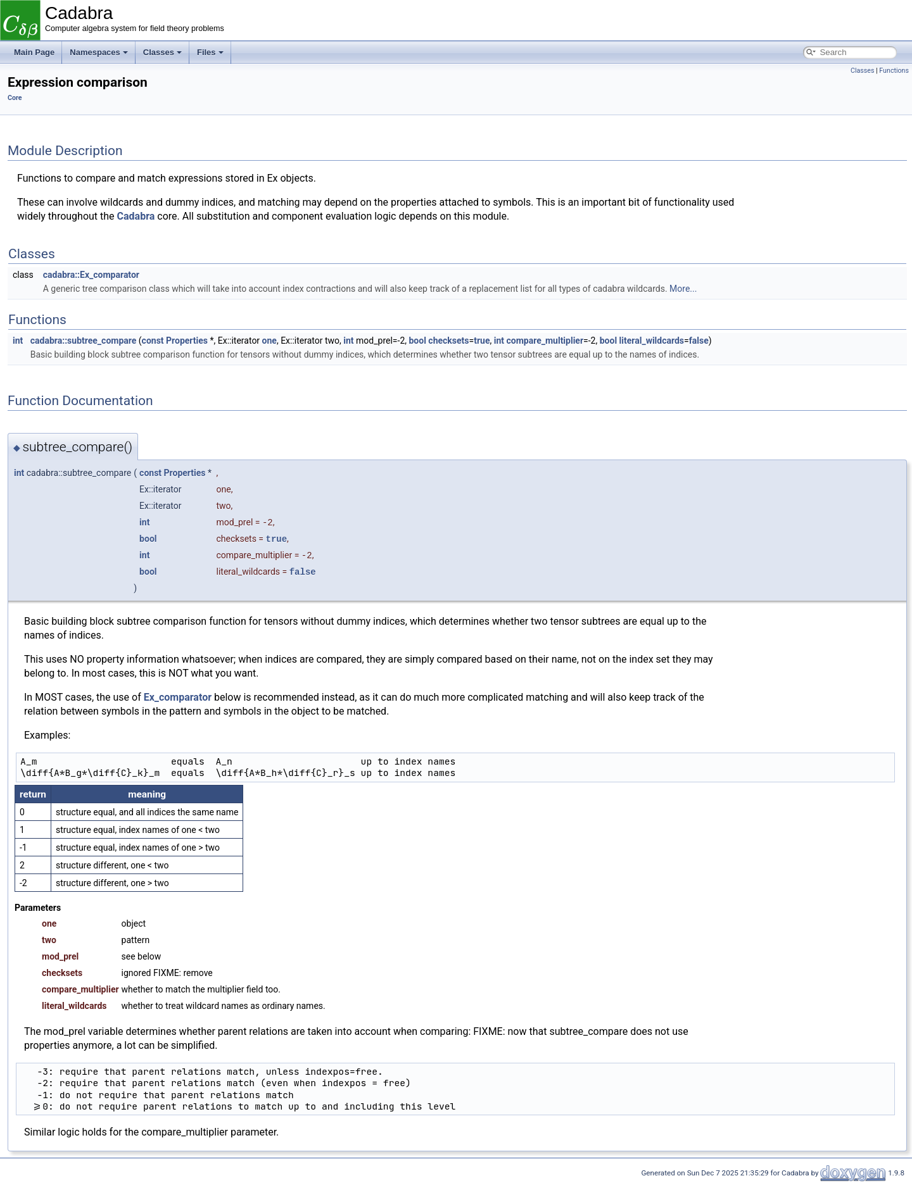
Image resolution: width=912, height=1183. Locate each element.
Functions (894, 70)
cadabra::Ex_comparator (91, 275)
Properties (187, 340)
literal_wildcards (651, 340)
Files (210, 52)
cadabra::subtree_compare (83, 340)
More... (683, 289)
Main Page (34, 52)
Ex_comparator (178, 697)
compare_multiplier (544, 340)
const (153, 340)
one (269, 340)
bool (417, 340)
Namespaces (99, 52)
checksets (448, 340)
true (482, 340)
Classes (162, 52)
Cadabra (136, 216)
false (699, 340)
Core (15, 98)
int (18, 340)
